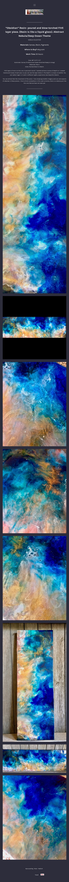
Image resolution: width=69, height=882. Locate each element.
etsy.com (41, 49)
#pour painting (29, 868)
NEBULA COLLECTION (34, 40)
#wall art (40, 868)
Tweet (37, 875)
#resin (35, 868)
